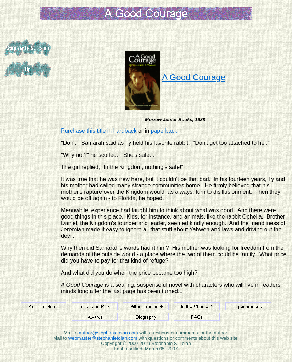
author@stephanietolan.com (108, 332)
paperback (164, 131)
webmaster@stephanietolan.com (102, 338)
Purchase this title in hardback (98, 131)
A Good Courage (193, 77)
